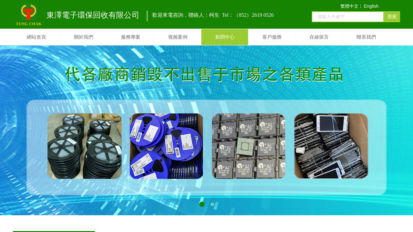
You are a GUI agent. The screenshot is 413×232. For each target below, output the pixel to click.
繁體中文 (349, 6)
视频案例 (177, 37)
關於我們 (83, 37)
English (371, 6)
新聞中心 (225, 37)
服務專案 (130, 37)
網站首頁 (36, 37)
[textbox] (348, 16)
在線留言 (319, 37)
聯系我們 (366, 37)
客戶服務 (272, 37)
